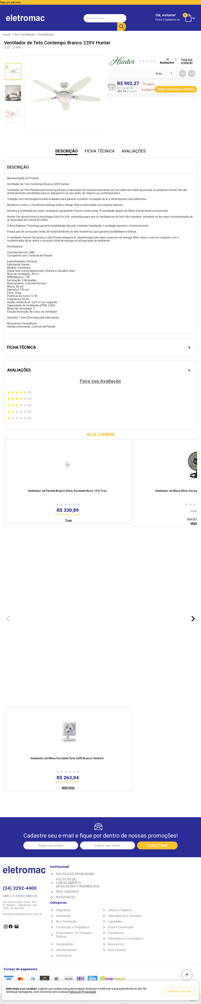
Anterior (12, 59)
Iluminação (63, 915)
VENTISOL (68, 787)
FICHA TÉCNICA (100, 150)
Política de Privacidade (75, 873)
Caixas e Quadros (120, 910)
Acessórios (116, 944)
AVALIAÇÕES (134, 150)
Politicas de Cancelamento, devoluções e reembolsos (78, 882)
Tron (68, 519)
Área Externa (116, 949)
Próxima (12, 130)
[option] (68, 481)
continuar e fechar (179, 991)
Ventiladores (46, 34)
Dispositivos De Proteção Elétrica (74, 934)
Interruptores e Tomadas (125, 915)
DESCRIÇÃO (66, 150)
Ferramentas (64, 944)
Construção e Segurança (72, 927)
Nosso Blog (65, 897)
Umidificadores (66, 949)
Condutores (116, 932)
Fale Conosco (67, 891)
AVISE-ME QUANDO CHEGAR (176, 88)
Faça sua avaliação (187, 61)
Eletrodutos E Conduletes (125, 938)
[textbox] (104, 16)
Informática (63, 955)
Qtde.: (159, 73)
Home (7, 34)
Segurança (63, 910)
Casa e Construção (121, 927)
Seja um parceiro (10, 2)
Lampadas (115, 921)
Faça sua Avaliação (100, 380)
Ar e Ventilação (25, 34)
